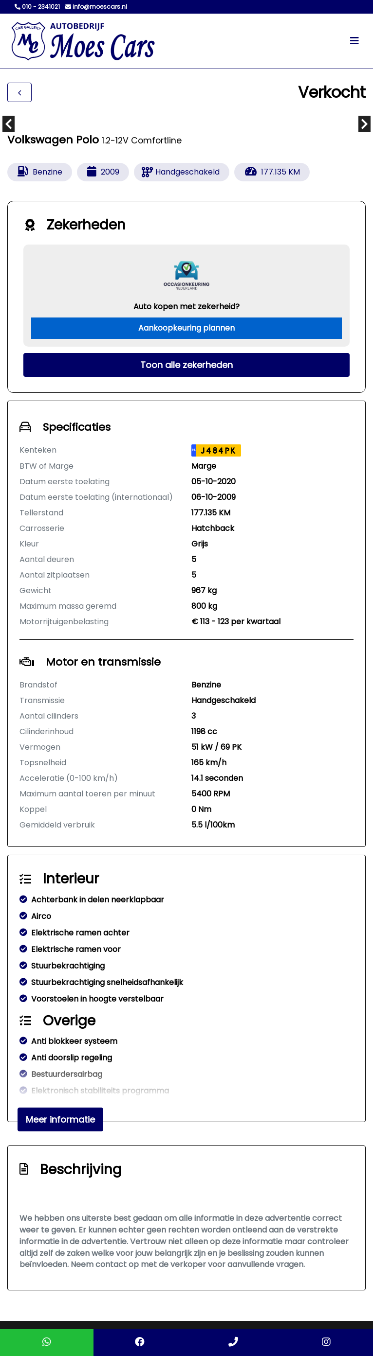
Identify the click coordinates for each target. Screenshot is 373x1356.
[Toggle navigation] (354, 41)
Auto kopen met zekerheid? (186, 306)
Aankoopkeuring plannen (186, 328)
